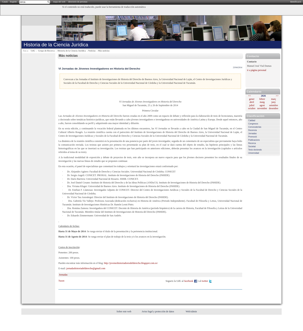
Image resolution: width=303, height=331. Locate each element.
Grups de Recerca (46, 51)
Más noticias (104, 51)
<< (249, 95)
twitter (207, 281)
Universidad (253, 153)
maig (262, 102)
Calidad (251, 120)
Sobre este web (124, 311)
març (273, 99)
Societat (252, 146)
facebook (190, 281)
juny (273, 102)
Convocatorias (254, 127)
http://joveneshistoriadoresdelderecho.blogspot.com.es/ (131, 263)
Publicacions (254, 140)
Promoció (252, 137)
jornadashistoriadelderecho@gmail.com (85, 268)
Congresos (253, 124)
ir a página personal (256, 70)
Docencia (252, 130)
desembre (273, 108)
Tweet (61, 280)
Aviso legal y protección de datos (158, 311)
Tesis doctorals (255, 150)
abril (252, 102)
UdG (33, 51)
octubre (251, 108)
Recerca (252, 143)
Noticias (92, 51)
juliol (251, 105)
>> (277, 95)
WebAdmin (191, 311)
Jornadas (252, 133)
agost (262, 105)
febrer (262, 99)
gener (252, 99)
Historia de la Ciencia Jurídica (72, 51)
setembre (273, 105)
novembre (262, 108)
